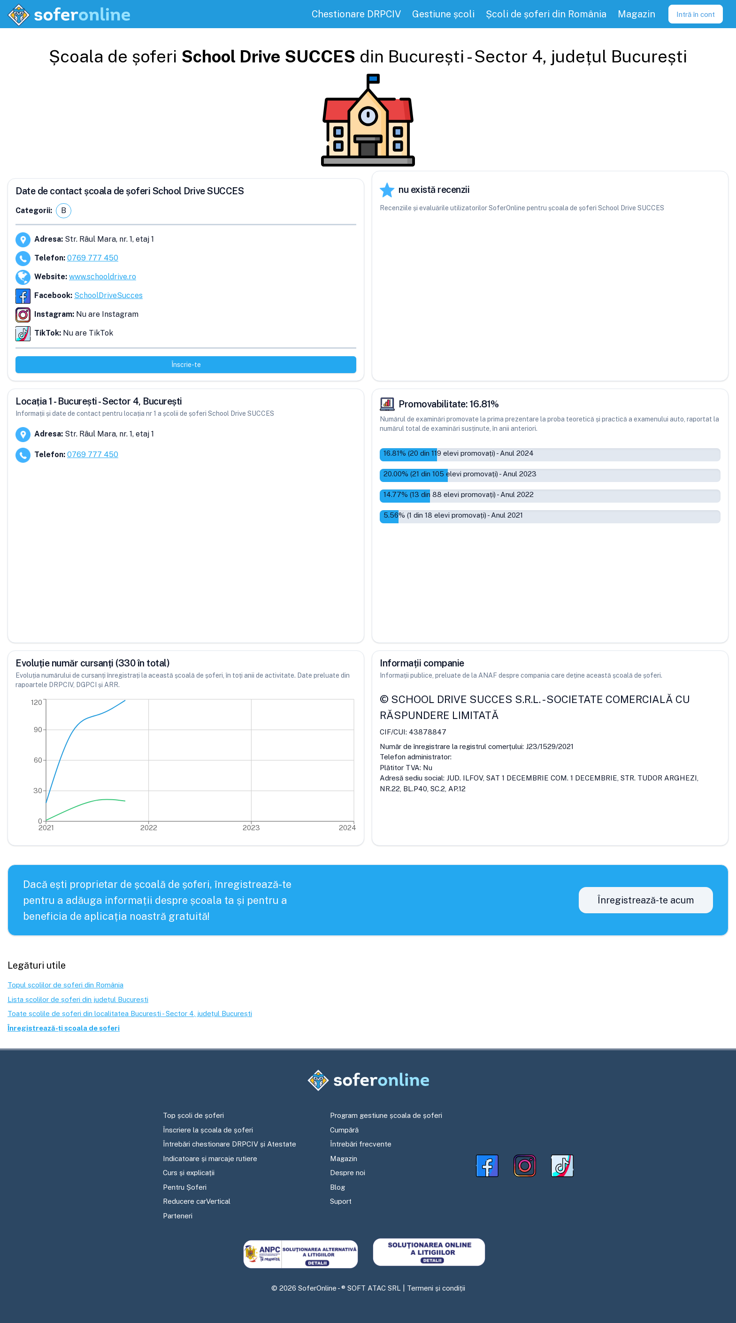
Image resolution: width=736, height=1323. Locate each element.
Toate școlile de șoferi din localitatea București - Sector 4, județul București (130, 1013)
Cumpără (344, 1130)
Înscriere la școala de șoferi (208, 1130)
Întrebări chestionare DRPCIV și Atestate (229, 1144)
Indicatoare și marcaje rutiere (210, 1158)
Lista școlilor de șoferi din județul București (78, 999)
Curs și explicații (189, 1173)
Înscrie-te (186, 364)
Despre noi (347, 1173)
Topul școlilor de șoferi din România (65, 985)
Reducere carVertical (196, 1201)
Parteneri (177, 1216)
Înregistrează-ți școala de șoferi (64, 1028)
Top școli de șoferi (193, 1115)
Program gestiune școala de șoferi (386, 1115)
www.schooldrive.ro (102, 276)
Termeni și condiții (436, 1288)
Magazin (343, 1158)
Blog (337, 1187)
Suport (341, 1201)
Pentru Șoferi (185, 1187)
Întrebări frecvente (360, 1144)
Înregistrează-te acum (646, 900)
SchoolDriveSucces (108, 295)
